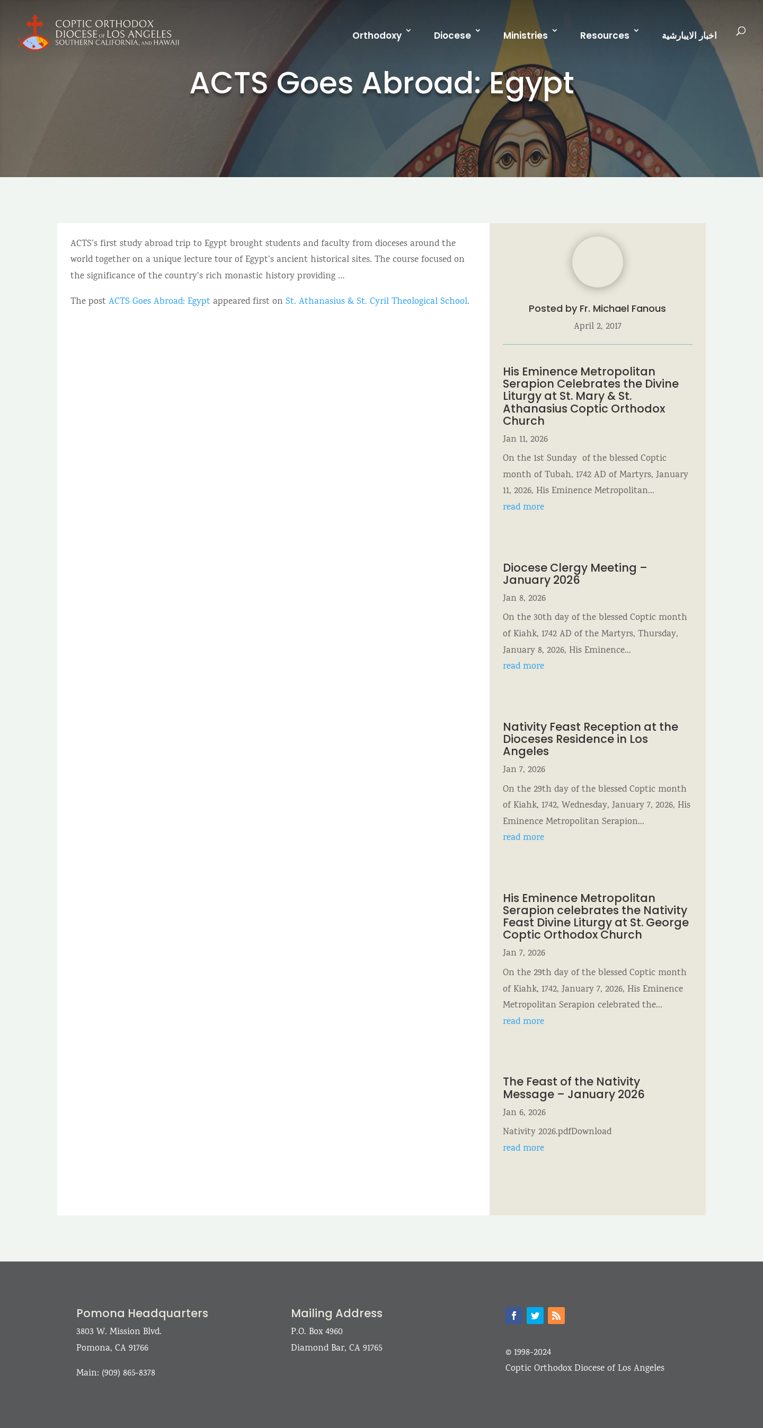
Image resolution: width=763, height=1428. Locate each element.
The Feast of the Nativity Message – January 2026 (574, 1087)
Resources (604, 35)
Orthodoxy (377, 35)
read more (523, 507)
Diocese (452, 35)
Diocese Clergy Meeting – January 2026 (575, 574)
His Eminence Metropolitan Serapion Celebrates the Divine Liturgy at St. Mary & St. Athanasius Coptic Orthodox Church (591, 396)
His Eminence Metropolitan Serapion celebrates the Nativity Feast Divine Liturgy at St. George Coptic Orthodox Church (596, 916)
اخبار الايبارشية (689, 35)
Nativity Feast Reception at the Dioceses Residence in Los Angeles (590, 739)
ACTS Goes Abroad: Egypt (159, 302)
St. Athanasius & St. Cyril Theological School (376, 302)
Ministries (525, 35)
